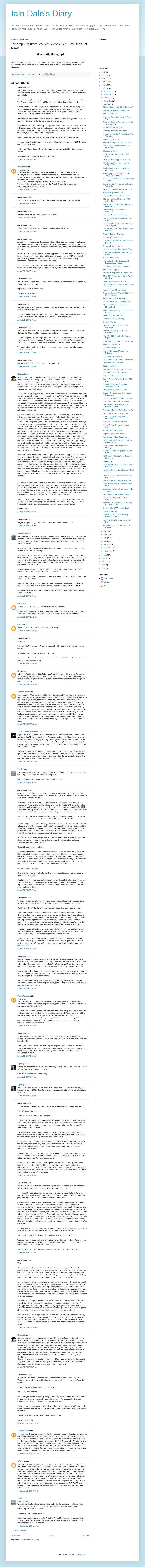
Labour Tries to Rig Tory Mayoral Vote (117, 302)
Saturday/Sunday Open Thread (114, 281)
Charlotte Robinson (110, 151)
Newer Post (16, 1536)
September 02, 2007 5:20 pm (28, 1526)
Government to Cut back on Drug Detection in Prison (115, 516)
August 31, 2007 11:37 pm (27, 1367)
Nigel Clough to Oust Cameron (114, 434)
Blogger (82, 1555)
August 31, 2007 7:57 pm (26, 1253)
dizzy (19, 625)
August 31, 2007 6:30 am (26, 204)
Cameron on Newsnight (112, 139)
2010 (104, 79)
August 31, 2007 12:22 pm (27, 724)
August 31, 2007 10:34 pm (27, 1327)
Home (51, 1536)
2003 (104, 565)
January (107, 551)
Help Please (107, 461)
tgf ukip (20, 1461)
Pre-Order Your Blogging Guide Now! (117, 160)
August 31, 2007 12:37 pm (27, 761)
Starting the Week (109, 366)
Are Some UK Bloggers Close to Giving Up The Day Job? (117, 504)
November (108, 94)
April (105, 541)
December (108, 91)
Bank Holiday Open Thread (113, 193)
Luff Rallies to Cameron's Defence (116, 422)
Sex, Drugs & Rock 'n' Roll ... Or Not (116, 413)
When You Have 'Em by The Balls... (116, 215)
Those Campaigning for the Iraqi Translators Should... (115, 385)
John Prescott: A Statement (113, 363)
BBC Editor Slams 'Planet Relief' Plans (117, 189)
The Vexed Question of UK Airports (116, 401)
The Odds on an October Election (115, 373)
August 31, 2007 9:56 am (26, 526)
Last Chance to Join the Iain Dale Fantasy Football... (115, 406)
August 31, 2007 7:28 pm (26, 1175)
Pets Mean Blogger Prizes (113, 376)
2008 (104, 85)
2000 (104, 568)
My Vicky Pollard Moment (112, 246)
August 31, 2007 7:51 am (26, 231)
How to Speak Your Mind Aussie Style (117, 480)
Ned (19, 671)
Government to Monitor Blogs (114, 319)
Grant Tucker (108, 578)
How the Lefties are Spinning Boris (116, 110)
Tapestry (20, 1064)
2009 (104, 82)
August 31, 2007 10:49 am (27, 664)
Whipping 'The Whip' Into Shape (115, 131)
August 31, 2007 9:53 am (26, 512)
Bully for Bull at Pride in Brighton (115, 390)
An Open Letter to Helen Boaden (115, 298)
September (108, 101)
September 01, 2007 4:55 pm (28, 1491)
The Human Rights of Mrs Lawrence (116, 266)
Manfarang (21, 167)
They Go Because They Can (113, 234)
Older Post (86, 1536)
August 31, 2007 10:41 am (27, 617)
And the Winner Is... (110, 114)
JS (105, 586)
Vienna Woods (23, 692)
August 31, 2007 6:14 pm (26, 1077)
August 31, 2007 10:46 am (27, 631)
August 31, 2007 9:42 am (26, 353)
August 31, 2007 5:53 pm (26, 1026)
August (106, 104)
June (106, 535)
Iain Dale (20, 604)
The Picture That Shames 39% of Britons (118, 360)
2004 (104, 562)
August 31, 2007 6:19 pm (26, 1096)
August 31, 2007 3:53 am (26, 190)
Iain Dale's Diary (41, 13)
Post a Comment (21, 1531)
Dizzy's (64, 65)
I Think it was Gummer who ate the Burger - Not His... (116, 164)
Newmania (21, 374)
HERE (46, 62)
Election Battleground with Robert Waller (118, 273)
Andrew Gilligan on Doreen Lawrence (117, 494)
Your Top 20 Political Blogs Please (115, 437)
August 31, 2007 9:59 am (26, 596)
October (107, 98)
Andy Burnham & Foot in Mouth (114, 290)
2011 (104, 75)
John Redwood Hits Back (112, 356)
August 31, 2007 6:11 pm (26, 1056)
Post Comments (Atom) (30, 1540)
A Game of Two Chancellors (113, 237)
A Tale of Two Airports (111, 258)
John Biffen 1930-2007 (111, 348)
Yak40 (19, 769)
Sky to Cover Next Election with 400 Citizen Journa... (116, 200)
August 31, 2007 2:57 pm (26, 890)
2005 (104, 558)
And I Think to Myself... (111, 270)
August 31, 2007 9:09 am (26, 297)
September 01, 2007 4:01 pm (28, 1454)
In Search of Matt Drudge (112, 127)
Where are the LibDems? (112, 316)
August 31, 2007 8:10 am (26, 271)
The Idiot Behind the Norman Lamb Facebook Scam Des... (116, 262)
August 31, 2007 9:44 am (26, 367)
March (106, 544)
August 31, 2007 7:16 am (26, 217)
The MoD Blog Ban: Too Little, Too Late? (118, 398)
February (107, 548)
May (105, 538)
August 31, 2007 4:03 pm (26, 949)
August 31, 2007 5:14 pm (26, 988)
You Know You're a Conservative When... (118, 249)
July (105, 531)
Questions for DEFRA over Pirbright (116, 508)
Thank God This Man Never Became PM (118, 410)
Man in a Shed (23, 533)
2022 (104, 72)
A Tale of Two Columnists (112, 430)
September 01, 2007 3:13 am (28, 1423)
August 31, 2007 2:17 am (26, 159)
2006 (104, 555)
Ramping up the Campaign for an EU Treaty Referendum (117, 175)
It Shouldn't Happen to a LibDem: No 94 (118, 341)
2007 (104, 88)
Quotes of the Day (110, 322)
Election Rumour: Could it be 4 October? (118, 107)
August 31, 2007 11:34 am (27, 684)
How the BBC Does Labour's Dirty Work (118, 369)
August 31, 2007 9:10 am (26, 320)
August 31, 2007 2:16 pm (26, 782)
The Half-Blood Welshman (27, 732)
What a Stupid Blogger (111, 344)
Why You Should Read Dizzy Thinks (116, 196)
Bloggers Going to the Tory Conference (117, 143)
